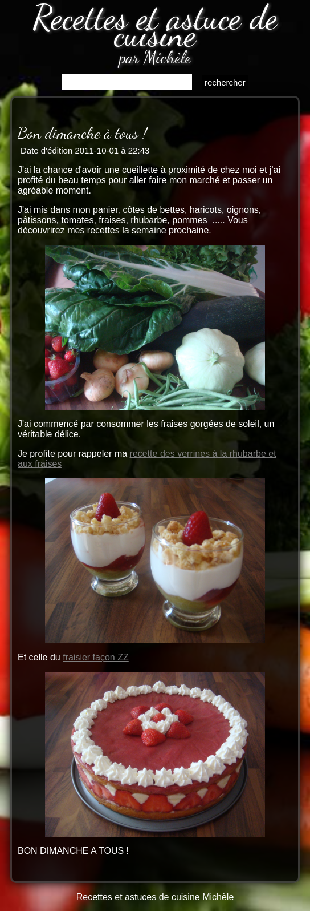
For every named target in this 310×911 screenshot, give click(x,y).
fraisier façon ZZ (96, 657)
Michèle (218, 897)
